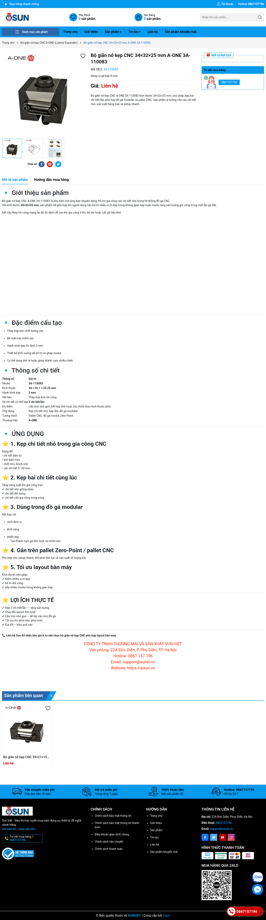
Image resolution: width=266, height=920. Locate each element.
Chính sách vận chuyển (109, 841)
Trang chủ (70, 32)
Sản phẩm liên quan (30, 695)
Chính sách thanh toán (109, 848)
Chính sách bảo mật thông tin (113, 815)
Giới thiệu (91, 32)
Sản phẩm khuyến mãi (180, 32)
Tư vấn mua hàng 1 (26, 838)
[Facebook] (205, 837)
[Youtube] (222, 837)
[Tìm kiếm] (260, 17)
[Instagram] (231, 837)
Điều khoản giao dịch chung (112, 834)
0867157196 (229, 82)
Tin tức (133, 32)
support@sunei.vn (221, 828)
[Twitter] (213, 837)
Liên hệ (153, 32)
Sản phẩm (112, 32)
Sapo (166, 915)
